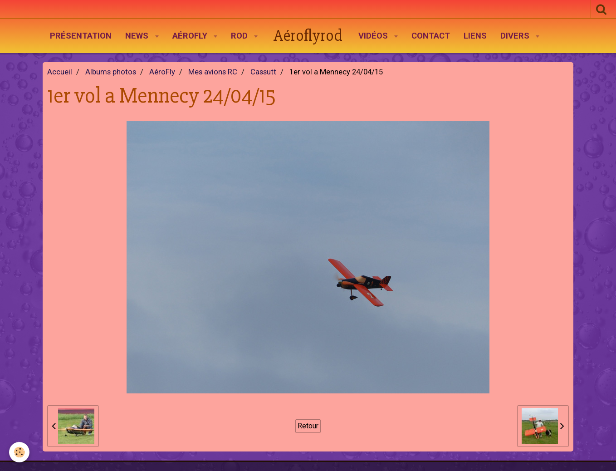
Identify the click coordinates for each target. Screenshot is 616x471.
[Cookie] (19, 452)
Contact (430, 36)
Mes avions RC (212, 72)
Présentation (81, 36)
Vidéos (374, 36)
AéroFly (191, 36)
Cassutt (263, 72)
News (138, 36)
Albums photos (110, 72)
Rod (240, 36)
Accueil (59, 72)
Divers (516, 36)
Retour (308, 426)
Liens (475, 36)
